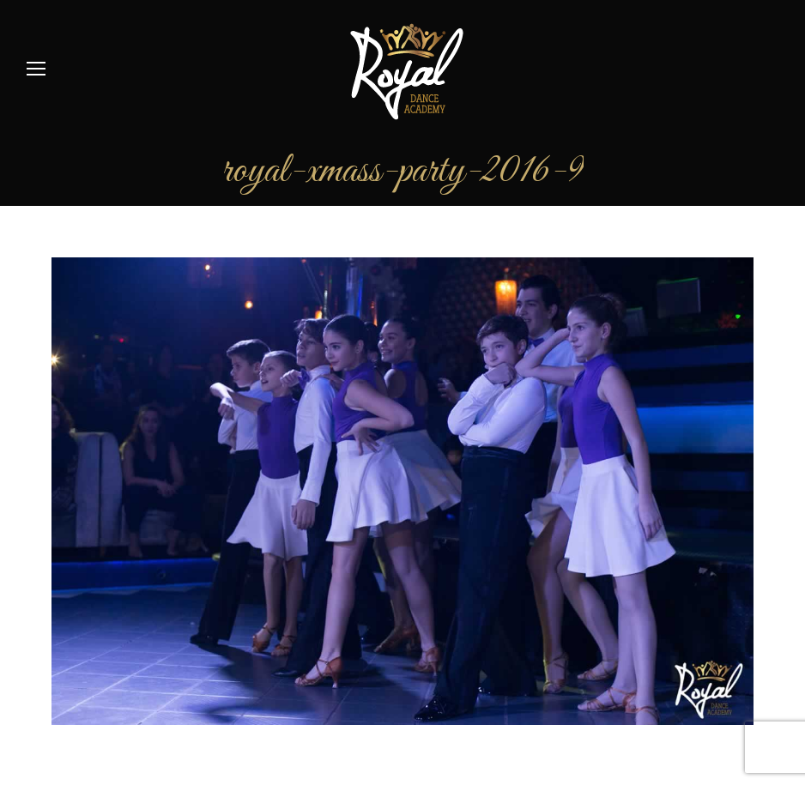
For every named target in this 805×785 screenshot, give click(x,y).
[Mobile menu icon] (36, 68)
